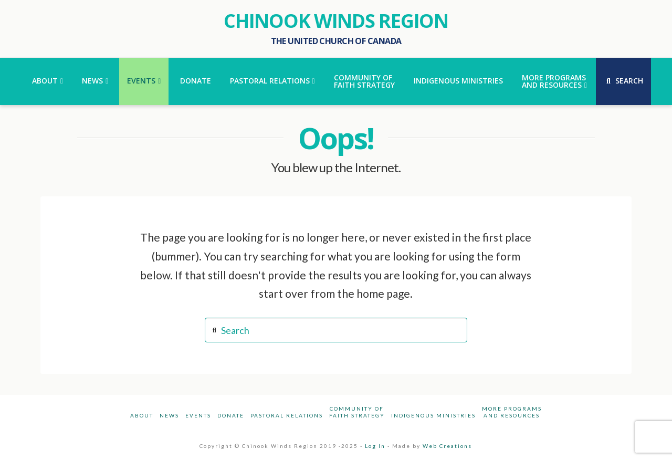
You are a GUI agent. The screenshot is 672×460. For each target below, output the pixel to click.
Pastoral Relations (286, 415)
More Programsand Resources (512, 412)
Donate (230, 415)
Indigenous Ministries (433, 415)
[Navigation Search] (623, 81)
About (141, 415)
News (169, 415)
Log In (375, 446)
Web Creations (447, 446)
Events (198, 415)
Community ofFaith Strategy (357, 412)
